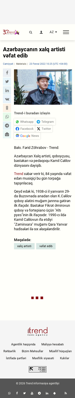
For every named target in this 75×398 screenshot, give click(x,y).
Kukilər (64, 358)
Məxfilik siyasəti (43, 358)
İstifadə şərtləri (16, 358)
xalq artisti (24, 246)
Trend (18, 174)
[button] (7, 72)
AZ (52, 32)
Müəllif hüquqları (60, 351)
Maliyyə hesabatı (52, 344)
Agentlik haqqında (23, 344)
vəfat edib (45, 246)
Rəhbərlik (9, 351)
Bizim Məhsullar (32, 351)
